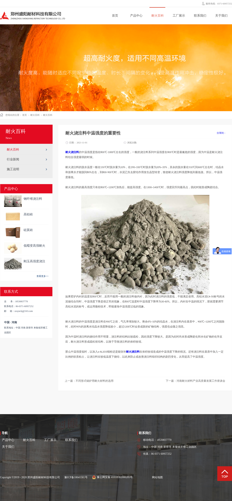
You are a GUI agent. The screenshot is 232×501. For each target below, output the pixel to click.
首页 (115, 15)
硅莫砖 (28, 230)
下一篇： (195, 380)
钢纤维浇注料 (33, 198)
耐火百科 (35, 115)
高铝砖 (28, 214)
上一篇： (89, 380)
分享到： (221, 133)
